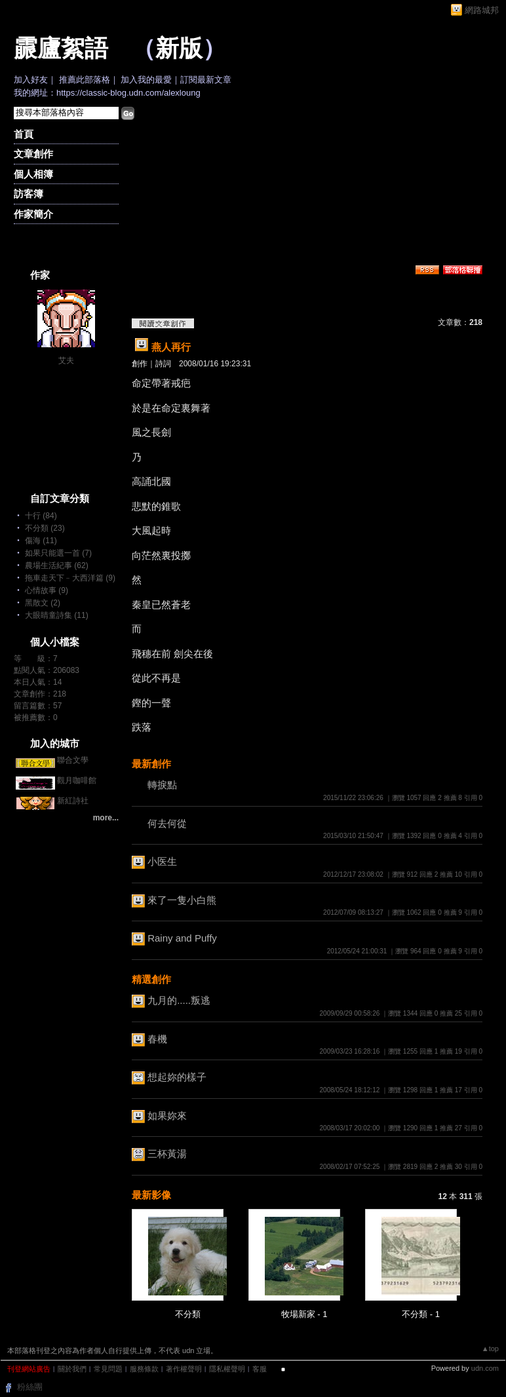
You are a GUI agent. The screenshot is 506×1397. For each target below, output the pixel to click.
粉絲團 (30, 1387)
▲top (490, 1348)
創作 (139, 363)
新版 (179, 48)
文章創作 (33, 153)
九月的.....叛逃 (178, 1000)
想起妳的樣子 (176, 1076)
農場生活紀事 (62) (56, 565)
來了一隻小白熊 (181, 900)
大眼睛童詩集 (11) (56, 615)
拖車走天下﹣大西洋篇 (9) (70, 578)
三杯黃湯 (167, 1153)
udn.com (485, 1368)
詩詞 (163, 363)
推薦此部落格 (84, 80)
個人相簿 (33, 174)
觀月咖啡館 (76, 780)
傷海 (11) (41, 540)
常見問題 (108, 1369)
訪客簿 (28, 193)
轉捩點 (162, 784)
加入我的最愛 (146, 80)
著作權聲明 (184, 1369)
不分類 (188, 1314)
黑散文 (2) (42, 602)
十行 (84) (41, 515)
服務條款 (144, 1369)
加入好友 (31, 80)
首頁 (23, 134)
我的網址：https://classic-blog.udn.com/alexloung (107, 93)
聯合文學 (72, 760)
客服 (259, 1369)
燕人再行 (171, 347)
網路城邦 (482, 10)
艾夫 (66, 360)
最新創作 (151, 763)
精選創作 (151, 979)
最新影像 (151, 1194)
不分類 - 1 (421, 1314)
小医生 (162, 861)
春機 (157, 1038)
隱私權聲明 (227, 1369)
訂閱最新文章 (205, 80)
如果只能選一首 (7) (58, 553)
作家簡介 (33, 214)
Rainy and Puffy (182, 938)
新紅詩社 (72, 800)
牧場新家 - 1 (304, 1314)
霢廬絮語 (61, 48)
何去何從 (167, 823)
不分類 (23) (45, 528)
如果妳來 (167, 1115)
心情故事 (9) (46, 590)
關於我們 (72, 1369)
